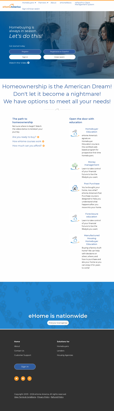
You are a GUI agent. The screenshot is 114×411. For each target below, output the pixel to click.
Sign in (25, 366)
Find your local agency (58, 323)
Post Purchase (92, 183)
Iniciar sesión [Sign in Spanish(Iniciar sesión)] (59, 57)
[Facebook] (24, 379)
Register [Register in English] (25, 52)
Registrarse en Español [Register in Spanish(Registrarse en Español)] (59, 52)
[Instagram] (30, 379)
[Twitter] (17, 379)
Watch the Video (19, 62)
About (53, 3)
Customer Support (22, 355)
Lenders (60, 351)
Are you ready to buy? (25, 137)
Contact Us (19, 351)
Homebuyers (63, 346)
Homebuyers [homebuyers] (28, 3)
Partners (42, 3)
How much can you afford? (28, 145)
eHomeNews (65, 3)
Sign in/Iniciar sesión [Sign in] (31, 9)
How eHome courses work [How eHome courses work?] (28, 141)
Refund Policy (57, 397)
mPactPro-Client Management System (84, 4)
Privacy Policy (43, 397)
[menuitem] (28, 4)
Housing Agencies (65, 355)
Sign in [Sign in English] (25, 57)
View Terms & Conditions (25, 397)
